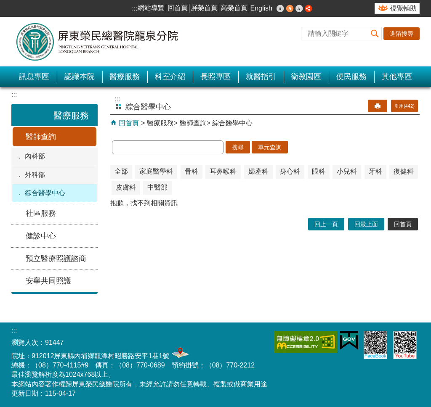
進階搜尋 (401, 33)
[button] (375, 33)
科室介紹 (170, 76)
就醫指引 (261, 76)
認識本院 (79, 76)
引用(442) (404, 105)
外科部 (35, 174)
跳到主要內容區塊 (4, 4)
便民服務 (351, 76)
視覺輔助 (403, 8)
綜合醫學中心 (45, 192)
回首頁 (178, 7)
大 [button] (299, 8)
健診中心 (41, 236)
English (261, 8)
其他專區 (397, 76)
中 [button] (290, 8)
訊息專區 (34, 76)
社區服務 (41, 213)
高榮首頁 (234, 7)
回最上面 (366, 224)
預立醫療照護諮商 (56, 258)
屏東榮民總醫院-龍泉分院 (97, 41)
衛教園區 (306, 76)
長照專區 (215, 76)
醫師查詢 (41, 136)
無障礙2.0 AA (305, 342)
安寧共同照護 (48, 281)
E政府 (349, 340)
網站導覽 (151, 7)
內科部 (35, 156)
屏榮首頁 (204, 7)
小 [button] (280, 8)
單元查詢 (270, 147)
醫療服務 (124, 76)
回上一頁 (326, 224)
